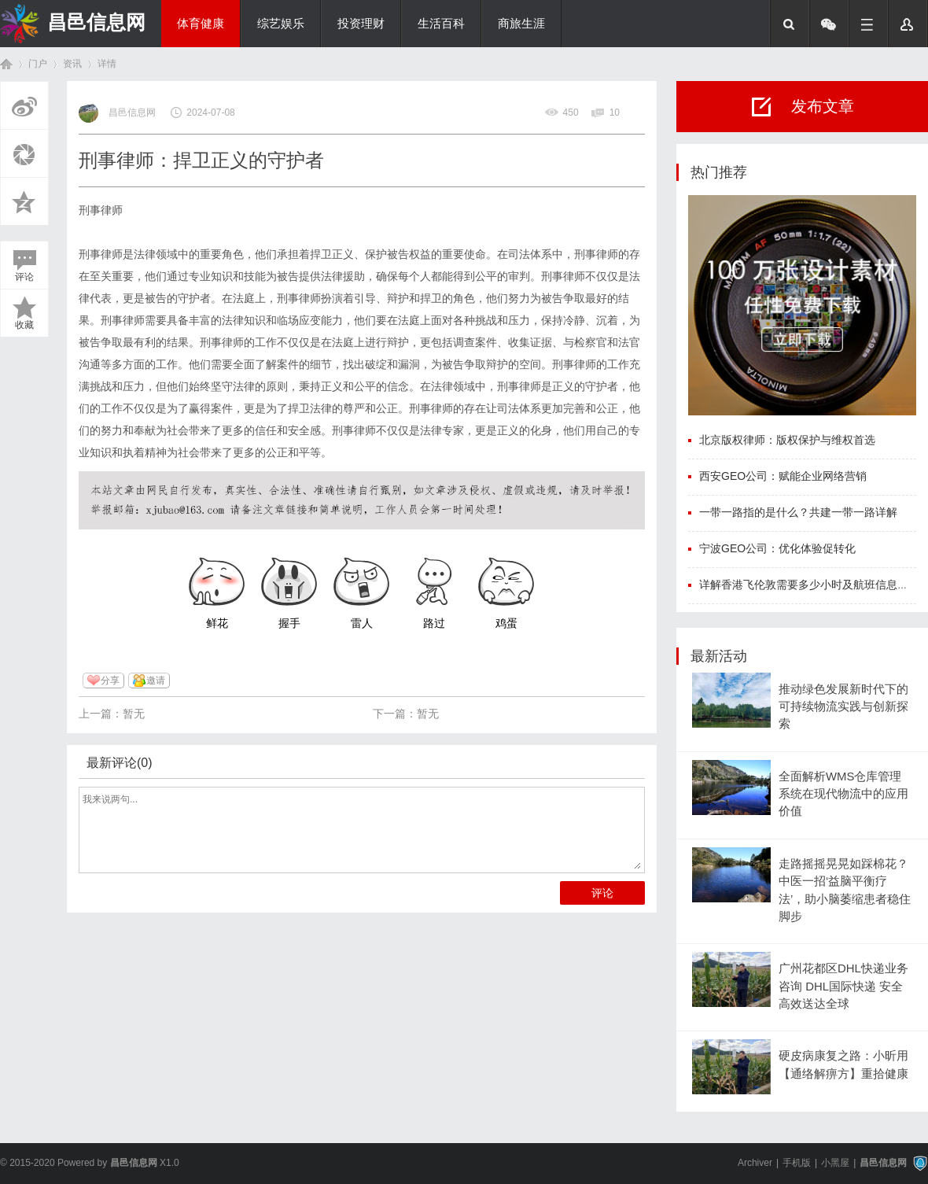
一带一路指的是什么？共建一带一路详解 (798, 512)
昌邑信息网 (96, 22)
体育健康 (200, 23)
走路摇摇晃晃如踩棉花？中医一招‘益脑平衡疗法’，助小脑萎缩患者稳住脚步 (845, 890)
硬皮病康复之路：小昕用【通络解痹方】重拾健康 (843, 1064)
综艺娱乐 (280, 23)
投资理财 (361, 23)
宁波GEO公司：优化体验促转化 (777, 548)
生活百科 (441, 23)
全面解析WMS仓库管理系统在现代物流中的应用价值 (843, 794)
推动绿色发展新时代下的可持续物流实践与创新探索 (843, 707)
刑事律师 (101, 210)
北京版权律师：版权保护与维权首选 (787, 439)
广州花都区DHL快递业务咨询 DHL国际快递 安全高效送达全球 (843, 986)
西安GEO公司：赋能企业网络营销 (783, 476)
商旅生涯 (521, 23)
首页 (6, 64)
